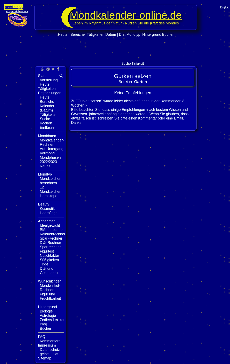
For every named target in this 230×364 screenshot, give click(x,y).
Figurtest (47, 251)
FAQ (41, 337)
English (224, 7)
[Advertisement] (116, 57)
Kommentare (50, 341)
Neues (45, 166)
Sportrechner (50, 247)
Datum (110, 34)
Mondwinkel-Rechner (50, 288)
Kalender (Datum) (47, 108)
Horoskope (48, 196)
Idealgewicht (50, 225)
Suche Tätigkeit (133, 63)
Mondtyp (133, 34)
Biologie (46, 311)
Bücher (168, 34)
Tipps (44, 264)
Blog (43, 324)
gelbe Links (49, 354)
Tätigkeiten (95, 34)
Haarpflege (49, 213)
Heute (63, 34)
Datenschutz (50, 350)
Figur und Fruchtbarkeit (50, 296)
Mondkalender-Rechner (52, 142)
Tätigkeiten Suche (49, 117)
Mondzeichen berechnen (50, 181)
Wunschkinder (49, 281)
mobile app (14, 7)
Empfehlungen (49, 93)
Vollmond (47, 153)
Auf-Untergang (51, 149)
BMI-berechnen (52, 230)
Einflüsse (47, 127)
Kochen (46, 123)
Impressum (47, 345)
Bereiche (77, 34)
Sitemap (44, 358)
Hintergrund (151, 34)
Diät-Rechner (50, 243)
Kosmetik (47, 209)
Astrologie (48, 315)
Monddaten (47, 136)
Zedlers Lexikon (52, 320)
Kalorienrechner (52, 234)
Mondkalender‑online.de (126, 15)
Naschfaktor (49, 256)
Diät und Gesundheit (49, 270)
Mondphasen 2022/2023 (50, 159)
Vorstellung (49, 80)
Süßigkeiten (49, 260)
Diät (122, 34)
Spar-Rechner (51, 238)
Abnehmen (46, 221)
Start (42, 76)
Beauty (43, 204)
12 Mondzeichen (50, 189)
